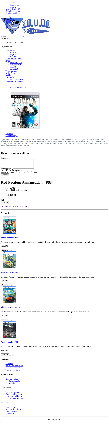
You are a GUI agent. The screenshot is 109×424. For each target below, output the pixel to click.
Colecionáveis (11, 77)
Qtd (2, 202)
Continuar (5, 176)
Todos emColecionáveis (14, 81)
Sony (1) (13, 57)
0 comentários (6, 208)
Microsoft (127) (16, 63)
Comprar (5, 204)
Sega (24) (13, 67)
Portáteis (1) (14, 52)
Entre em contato (12, 381)
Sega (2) (13, 54)
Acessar (13, 7)
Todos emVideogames (14, 59)
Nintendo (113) (15, 65)
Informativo (10, 415)
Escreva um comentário (21, 208)
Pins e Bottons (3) (16, 79)
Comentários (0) (11, 136)
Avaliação (4, 174)
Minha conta (10, 409)
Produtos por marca (13, 394)
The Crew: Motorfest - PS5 (11, 309)
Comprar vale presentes (14, 396)
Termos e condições (13, 372)
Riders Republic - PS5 (9, 239)
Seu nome (4, 158)
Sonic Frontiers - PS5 (9, 274)
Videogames (10, 50)
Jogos (8, 61)
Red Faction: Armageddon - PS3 (17, 87)
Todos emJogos (11, 71)
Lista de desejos (11, 413)
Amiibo (8, 75)
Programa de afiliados (14, 398)
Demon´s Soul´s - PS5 (9, 344)
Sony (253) (14, 69)
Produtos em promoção (14, 400)
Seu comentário (6, 170)
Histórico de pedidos (13, 411)
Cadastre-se (14, 5)
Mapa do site (10, 385)
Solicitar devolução (13, 383)
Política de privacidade (14, 370)
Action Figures (11, 73)
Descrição (9, 134)
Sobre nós (9, 365)
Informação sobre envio (14, 367)
